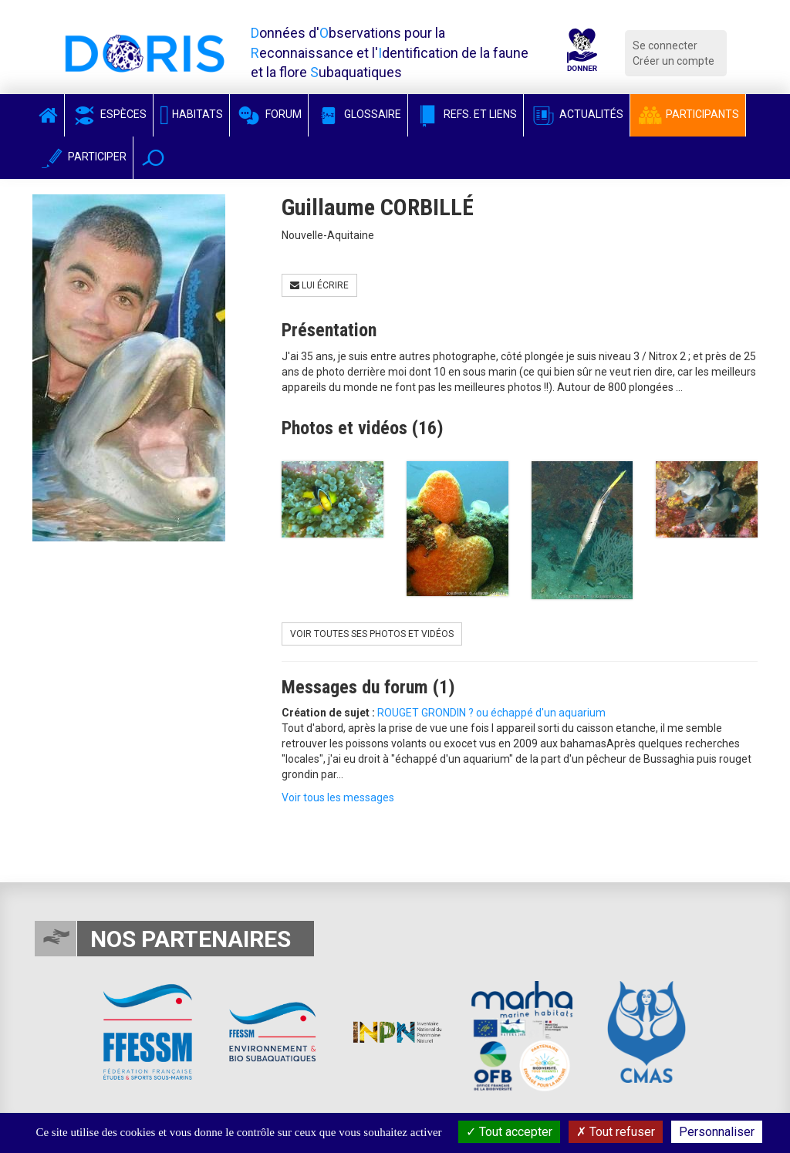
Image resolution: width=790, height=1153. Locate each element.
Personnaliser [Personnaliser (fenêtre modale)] (717, 1131)
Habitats (191, 114)
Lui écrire (319, 285)
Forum (269, 114)
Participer (83, 156)
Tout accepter (509, 1131)
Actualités (576, 114)
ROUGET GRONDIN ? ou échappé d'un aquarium (491, 712)
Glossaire (358, 114)
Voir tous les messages (338, 797)
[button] (153, 158)
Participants (687, 114)
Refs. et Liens (465, 114)
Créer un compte (673, 61)
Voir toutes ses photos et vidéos (372, 634)
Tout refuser (615, 1131)
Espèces (109, 114)
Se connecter (665, 45)
